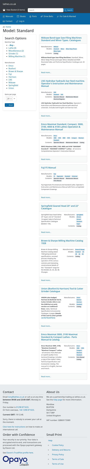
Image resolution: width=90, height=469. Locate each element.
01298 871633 (22, 407)
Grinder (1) (13, 53)
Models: (49, 49)
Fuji (55, 174)
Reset (11, 105)
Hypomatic (60, 176)
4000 (64, 138)
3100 (59, 138)
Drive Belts (48, 16)
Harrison (79, 302)
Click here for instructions (14, 426)
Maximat (81, 138)
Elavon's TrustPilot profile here (19, 452)
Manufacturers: (46, 47)
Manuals (9, 16)
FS (54, 176)
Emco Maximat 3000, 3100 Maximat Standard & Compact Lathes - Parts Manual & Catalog (59, 337)
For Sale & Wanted (68, 16)
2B (76, 254)
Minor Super (57, 51)
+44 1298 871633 (26, 410)
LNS (55, 92)
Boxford (79, 300)
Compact (74, 138)
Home (8, 27)
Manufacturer (10, 62)
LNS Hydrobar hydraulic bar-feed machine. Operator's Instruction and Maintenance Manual (63, 83)
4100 (68, 138)
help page (57, 399)
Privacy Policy (58, 454)
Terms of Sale (58, 459)
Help (50, 440)
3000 (55, 138)
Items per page (10, 94)
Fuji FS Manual (48, 167)
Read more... (46, 72)
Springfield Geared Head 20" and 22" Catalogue (60, 207)
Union (78, 297)
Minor (62, 49)
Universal (74, 176)
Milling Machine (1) (17, 56)
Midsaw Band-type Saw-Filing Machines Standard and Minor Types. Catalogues (61, 39)
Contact (9, 21)
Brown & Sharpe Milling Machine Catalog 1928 (62, 242)
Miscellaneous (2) (16, 50)
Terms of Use (58, 464)
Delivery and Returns (61, 450)
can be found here (48, 318)
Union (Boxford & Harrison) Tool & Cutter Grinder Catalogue (62, 290)
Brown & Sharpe (79, 249)
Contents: (48, 53)
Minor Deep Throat (71, 49)
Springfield (80, 215)
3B (82, 254)
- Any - (11, 45)
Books (23, 16)
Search (69, 10)
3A (79, 254)
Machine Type (10, 42)
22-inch (79, 219)
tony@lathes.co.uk (16, 397)
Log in (21, 21)
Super (78, 224)
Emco (55, 136)
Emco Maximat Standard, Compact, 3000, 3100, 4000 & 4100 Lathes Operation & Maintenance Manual (62, 127)
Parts (34, 16)
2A (83, 252)
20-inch (79, 217)
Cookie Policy (58, 445)
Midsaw (56, 46)
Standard (56, 49)
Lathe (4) (12, 48)
